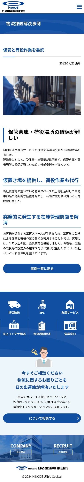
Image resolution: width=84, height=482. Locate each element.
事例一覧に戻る (42, 268)
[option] (42, 95)
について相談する (54, 418)
